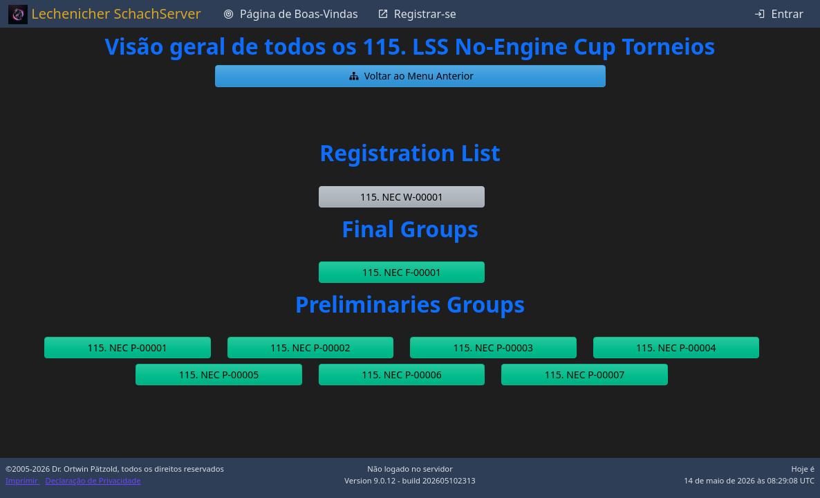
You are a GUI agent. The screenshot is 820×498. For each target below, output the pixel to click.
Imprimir (23, 480)
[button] (410, 76)
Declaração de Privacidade (93, 480)
